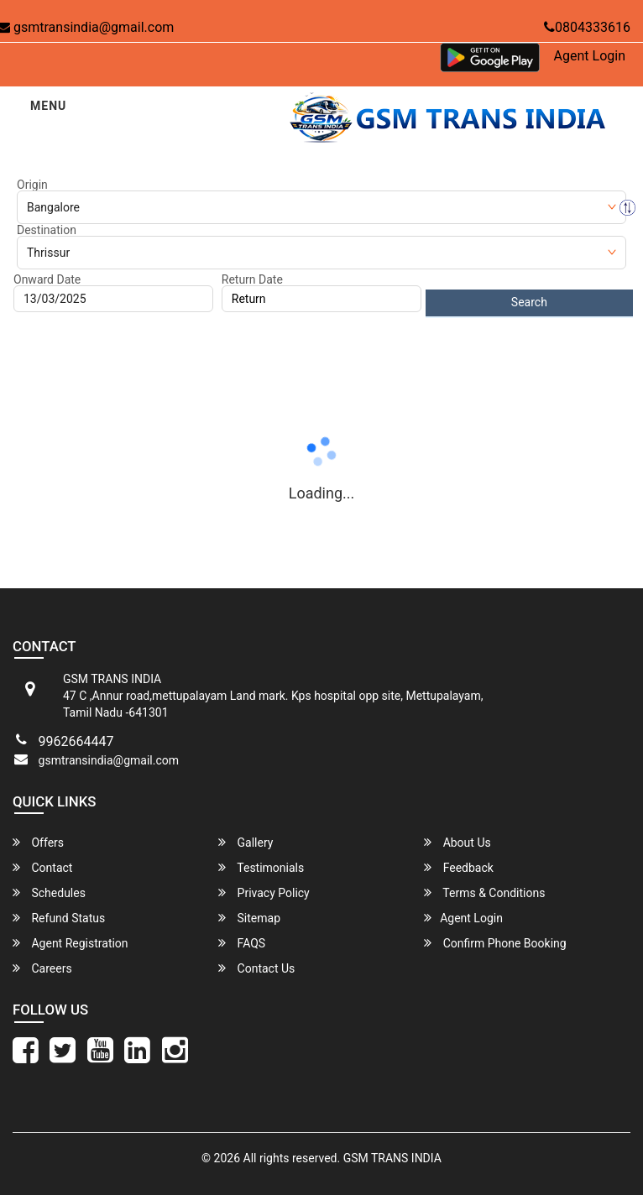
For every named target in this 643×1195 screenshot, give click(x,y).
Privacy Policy (264, 892)
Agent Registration (70, 943)
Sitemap (249, 918)
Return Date (252, 279)
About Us (457, 842)
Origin (32, 184)
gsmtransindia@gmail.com (109, 760)
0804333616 (587, 27)
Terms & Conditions (484, 892)
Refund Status (59, 918)
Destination (46, 230)
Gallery (245, 842)
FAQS (241, 943)
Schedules (49, 892)
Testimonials (261, 867)
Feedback (459, 867)
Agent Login (589, 56)
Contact (42, 867)
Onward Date (47, 279)
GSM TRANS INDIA (392, 1158)
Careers (42, 968)
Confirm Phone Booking (495, 943)
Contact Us (256, 968)
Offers (38, 842)
